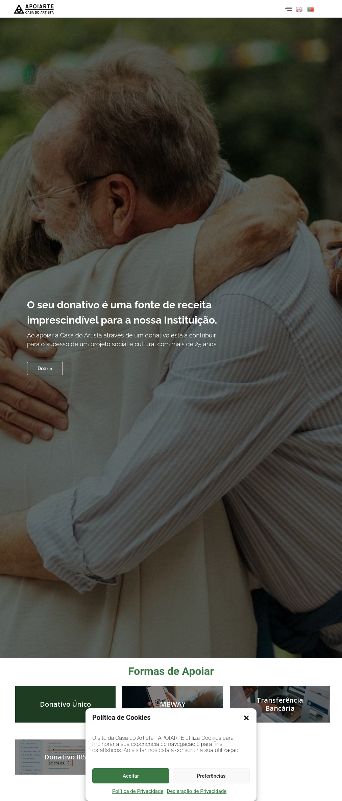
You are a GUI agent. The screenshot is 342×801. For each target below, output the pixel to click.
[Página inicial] (34, 8)
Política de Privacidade (138, 791)
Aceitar (131, 776)
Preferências (211, 776)
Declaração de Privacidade (196, 791)
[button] (246, 717)
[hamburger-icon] (287, 8)
